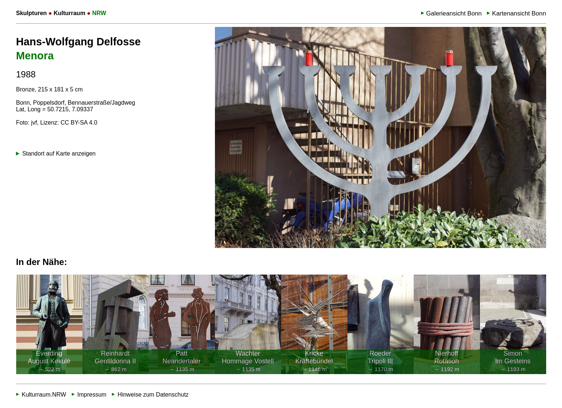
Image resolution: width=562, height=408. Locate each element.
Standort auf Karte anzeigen (58, 153)
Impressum (91, 394)
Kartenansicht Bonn (519, 13)
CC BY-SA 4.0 (78, 122)
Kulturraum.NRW (44, 394)
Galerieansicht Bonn (454, 13)
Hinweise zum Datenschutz (153, 394)
